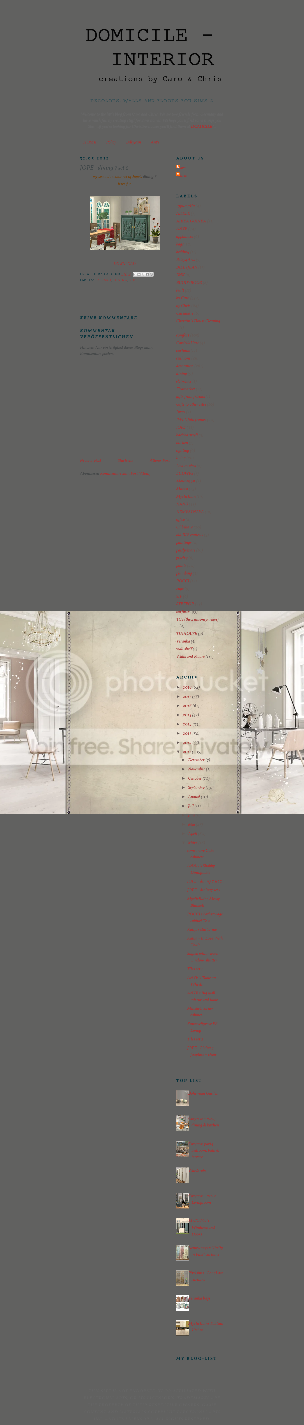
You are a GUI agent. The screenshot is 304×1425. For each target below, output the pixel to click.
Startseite (125, 461)
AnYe (155, 142)
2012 (187, 743)
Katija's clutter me (202, 930)
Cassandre (184, 313)
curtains (183, 351)
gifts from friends (190, 397)
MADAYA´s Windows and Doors (201, 1227)
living (181, 458)
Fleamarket (185, 389)
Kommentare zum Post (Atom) (125, 474)
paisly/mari (185, 550)
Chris (182, 176)
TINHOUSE (186, 634)
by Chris (183, 306)
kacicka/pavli (187, 435)
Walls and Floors (190, 657)
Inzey (180, 412)
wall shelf (184, 649)
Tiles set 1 (195, 969)
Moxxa (182, 489)
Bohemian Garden (203, 1093)
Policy (111, 142)
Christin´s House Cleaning (198, 321)
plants (181, 566)
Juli (191, 806)
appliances (184, 237)
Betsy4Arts (185, 260)
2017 (187, 697)
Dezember (197, 760)
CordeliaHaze (187, 343)
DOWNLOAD (124, 263)
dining (120, 280)
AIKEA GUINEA (191, 221)
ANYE (181, 229)
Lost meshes (186, 466)
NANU (182, 504)
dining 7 (149, 176)
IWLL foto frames (191, 420)
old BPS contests (189, 535)
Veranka (183, 641)
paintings (184, 543)
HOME (89, 142)
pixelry (182, 558)
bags (180, 244)
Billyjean (133, 142)
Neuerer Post (90, 461)
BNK (180, 275)
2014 (188, 724)
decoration (184, 366)
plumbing (184, 573)
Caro (181, 168)
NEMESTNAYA (190, 512)
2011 (187, 752)
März (193, 843)
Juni (192, 815)
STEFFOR (185, 604)
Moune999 (185, 481)
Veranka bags (199, 1298)
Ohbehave (184, 527)
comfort (182, 335)
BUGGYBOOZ (189, 283)
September (197, 788)
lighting (182, 451)
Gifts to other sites (191, 404)
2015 (187, 715)
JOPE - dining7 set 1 (204, 890)
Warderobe (197, 1171)
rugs (180, 589)
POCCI (182, 581)
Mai (192, 825)
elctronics (184, 381)
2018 (187, 687)
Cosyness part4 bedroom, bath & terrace (203, 1150)
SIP (179, 596)
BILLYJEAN (186, 267)
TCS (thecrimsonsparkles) (197, 619)
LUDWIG (184, 474)
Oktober (195, 778)
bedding (182, 252)
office (180, 520)
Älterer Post (160, 461)
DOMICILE (201, 127)
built (180, 290)
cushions (183, 358)
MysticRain (186, 497)
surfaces (183, 612)
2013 (187, 733)
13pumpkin (185, 206)
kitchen (182, 443)
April (193, 834)
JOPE (134, 280)
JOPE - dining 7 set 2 (204, 881)
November (197, 769)
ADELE (183, 214)
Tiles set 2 (195, 1039)
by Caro (103, 280)
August (194, 797)
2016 (188, 706)
